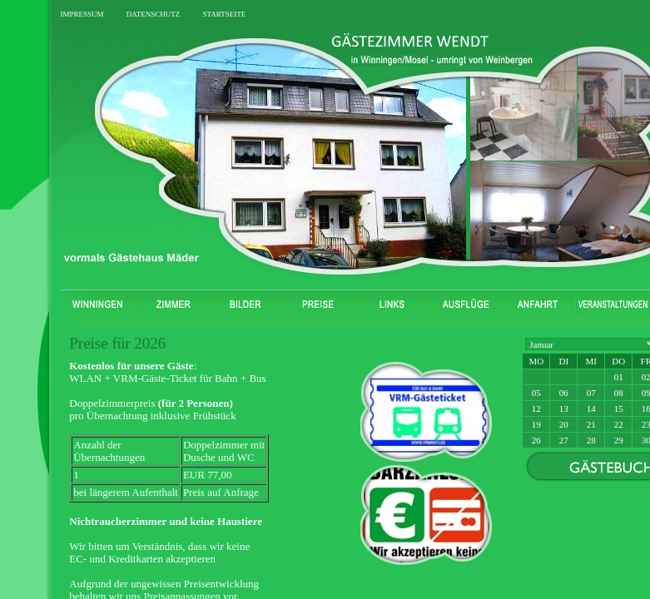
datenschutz (154, 13)
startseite (224, 13)
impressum (81, 13)
